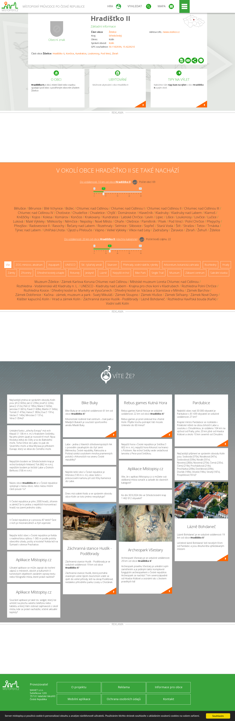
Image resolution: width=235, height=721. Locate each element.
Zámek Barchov (198, 290)
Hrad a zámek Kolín (66, 299)
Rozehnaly (105, 226)
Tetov (201, 226)
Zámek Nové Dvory (204, 295)
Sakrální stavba (218, 273)
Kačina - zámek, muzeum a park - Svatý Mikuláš (78, 295)
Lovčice (199, 217)
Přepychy (213, 221)
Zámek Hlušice (151, 295)
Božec (69, 208)
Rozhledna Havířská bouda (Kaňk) (192, 299)
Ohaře (119, 221)
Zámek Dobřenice (28, 295)
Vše (8, 264)
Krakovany (92, 217)
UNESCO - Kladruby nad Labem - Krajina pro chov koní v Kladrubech (130, 286)
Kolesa (47, 217)
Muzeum (174, 273)
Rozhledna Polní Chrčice (199, 286)
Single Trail (157, 273)
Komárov (61, 217)
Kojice (36, 217)
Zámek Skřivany (176, 295)
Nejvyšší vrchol (121, 273)
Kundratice (80, 53)
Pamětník (149, 221)
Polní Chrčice (194, 221)
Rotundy (75, 273)
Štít (178, 226)
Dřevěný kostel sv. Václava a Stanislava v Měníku (149, 290)
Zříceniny (26, 273)
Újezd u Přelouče (79, 230)
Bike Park (140, 273)
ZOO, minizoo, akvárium (29, 264)
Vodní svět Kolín (117, 303)
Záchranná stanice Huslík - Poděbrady (110, 299)
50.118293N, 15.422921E (122, 46)
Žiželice (112, 31)
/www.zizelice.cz (171, 31)
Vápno (99, 230)
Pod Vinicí (106, 53)
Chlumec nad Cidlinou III (201, 208)
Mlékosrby (54, 221)
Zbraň (115, 53)
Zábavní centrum (195, 273)
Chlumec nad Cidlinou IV (35, 213)
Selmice (120, 226)
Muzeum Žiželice (47, 282)
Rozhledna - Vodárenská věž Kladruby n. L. (47, 286)
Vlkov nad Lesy (139, 230)
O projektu (78, 687)
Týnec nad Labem (28, 230)
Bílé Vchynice (53, 208)
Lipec (159, 217)
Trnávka (213, 226)
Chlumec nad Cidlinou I (128, 208)
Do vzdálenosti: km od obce (105, 182)
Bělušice (20, 208)
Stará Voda (165, 226)
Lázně (103, 273)
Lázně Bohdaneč (153, 299)
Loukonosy (93, 53)
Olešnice (133, 221)
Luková (18, 221)
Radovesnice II (39, 226)
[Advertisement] (117, 138)
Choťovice (63, 213)
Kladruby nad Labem (186, 213)
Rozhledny (210, 264)
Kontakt (168, 699)
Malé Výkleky (35, 221)
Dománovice (127, 213)
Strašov (188, 226)
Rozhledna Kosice (36, 290)
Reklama (124, 687)
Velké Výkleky (116, 230)
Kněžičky (23, 217)
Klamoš (210, 213)
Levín (149, 217)
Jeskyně (89, 273)
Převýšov (20, 226)
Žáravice (177, 230)
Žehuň (202, 230)
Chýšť (111, 213)
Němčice (71, 221)
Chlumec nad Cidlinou (92, 208)
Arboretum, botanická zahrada (181, 264)
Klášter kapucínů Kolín (33, 299)
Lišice (170, 217)
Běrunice (35, 208)
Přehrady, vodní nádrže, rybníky (140, 264)
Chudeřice (80, 213)
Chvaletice (97, 213)
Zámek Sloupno (126, 295)
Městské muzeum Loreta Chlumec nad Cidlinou (164, 282)
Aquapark (53, 264)
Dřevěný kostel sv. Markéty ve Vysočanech (82, 290)
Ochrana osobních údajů (124, 699)
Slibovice (135, 226)
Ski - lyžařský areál (91, 264)
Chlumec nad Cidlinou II (164, 208)
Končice (70, 53)
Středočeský (115, 35)
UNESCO (70, 264)
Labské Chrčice (132, 217)
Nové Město (103, 221)
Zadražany (160, 230)
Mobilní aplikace (79, 699)
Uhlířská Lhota (54, 230)
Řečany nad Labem (81, 226)
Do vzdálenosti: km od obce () (101, 239)
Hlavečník (146, 213)
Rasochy (58, 226)
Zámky (11, 273)
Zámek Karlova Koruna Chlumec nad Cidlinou (94, 282)
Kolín (111, 43)
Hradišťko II (110, 18)
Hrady (225, 264)
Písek (162, 221)
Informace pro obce (168, 687)
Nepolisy (86, 221)
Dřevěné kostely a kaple (50, 273)
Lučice (211, 217)
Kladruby (162, 213)
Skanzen (112, 264)
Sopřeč (149, 226)
